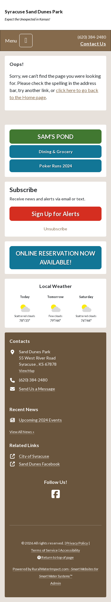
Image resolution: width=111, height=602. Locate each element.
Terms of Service (44, 550)
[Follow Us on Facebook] (56, 494)
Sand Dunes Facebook (39, 463)
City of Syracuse (34, 456)
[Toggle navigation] (26, 40)
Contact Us (93, 43)
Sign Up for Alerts (55, 213)
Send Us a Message (37, 388)
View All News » (21, 432)
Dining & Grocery (56, 151)
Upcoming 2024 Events (40, 419)
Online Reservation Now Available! (55, 258)
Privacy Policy (77, 543)
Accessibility (70, 550)
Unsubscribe (55, 228)
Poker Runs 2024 (55, 165)
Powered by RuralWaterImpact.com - (55, 572)
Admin (55, 583)
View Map (26, 370)
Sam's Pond (55, 136)
